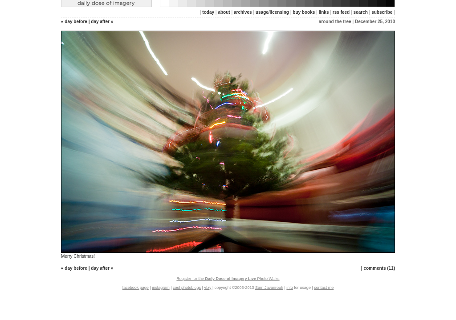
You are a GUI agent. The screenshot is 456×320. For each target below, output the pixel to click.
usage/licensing (272, 12)
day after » (102, 21)
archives (243, 12)
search (361, 12)
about (224, 12)
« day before (74, 21)
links (324, 12)
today (208, 12)
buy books (304, 12)
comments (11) (379, 268)
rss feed (341, 12)
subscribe (381, 12)
